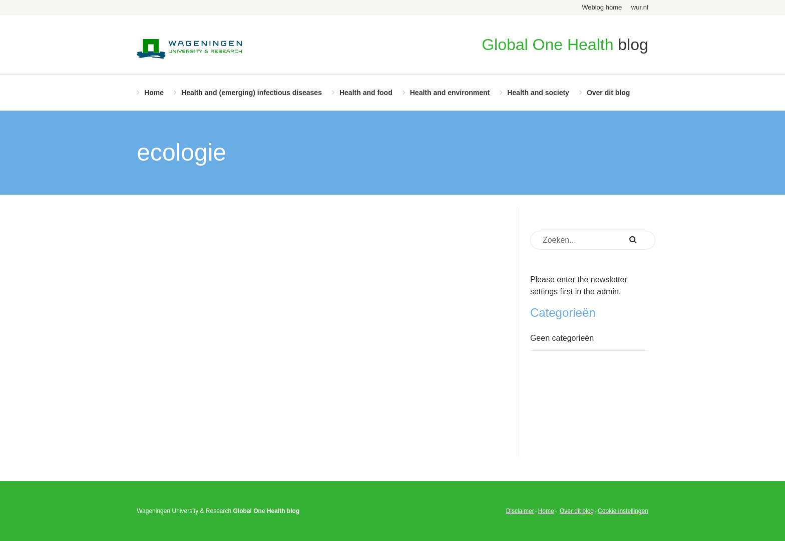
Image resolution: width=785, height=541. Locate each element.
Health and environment (450, 93)
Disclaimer (520, 510)
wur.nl (639, 7)
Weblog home (602, 7)
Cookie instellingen (623, 510)
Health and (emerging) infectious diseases (251, 93)
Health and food (365, 93)
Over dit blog (608, 93)
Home (154, 93)
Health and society (538, 93)
